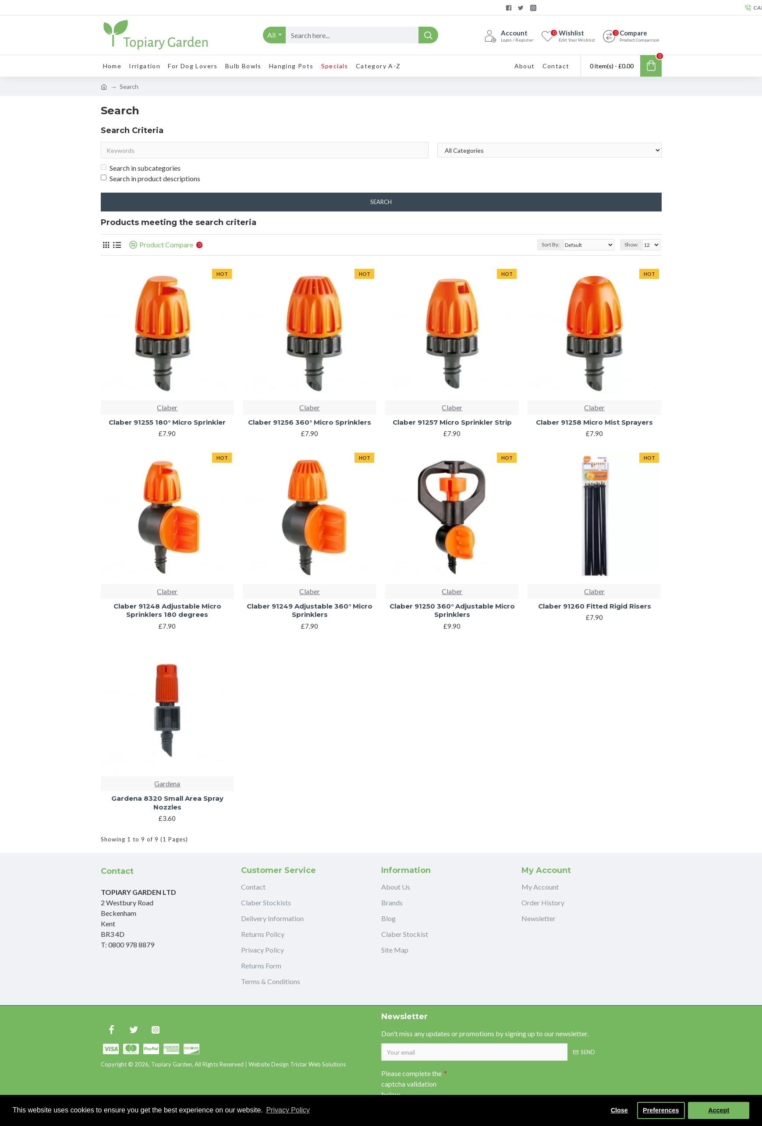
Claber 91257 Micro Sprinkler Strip (452, 422)
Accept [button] (718, 1110)
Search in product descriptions (150, 178)
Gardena (167, 783)
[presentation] (508, 1081)
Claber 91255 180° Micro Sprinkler (167, 422)
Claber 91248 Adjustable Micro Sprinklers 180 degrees (167, 610)
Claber (167, 407)
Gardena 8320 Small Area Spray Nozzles (167, 802)
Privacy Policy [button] (288, 1110)
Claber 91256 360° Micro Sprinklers (309, 422)
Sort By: (551, 244)
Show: (631, 244)
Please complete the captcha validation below (411, 1083)
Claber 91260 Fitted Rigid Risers (594, 606)
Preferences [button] (661, 1110)
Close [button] (619, 1110)
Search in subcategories (141, 168)
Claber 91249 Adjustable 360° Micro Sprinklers (309, 610)
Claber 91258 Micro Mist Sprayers (594, 422)
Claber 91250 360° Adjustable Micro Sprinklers (452, 610)
